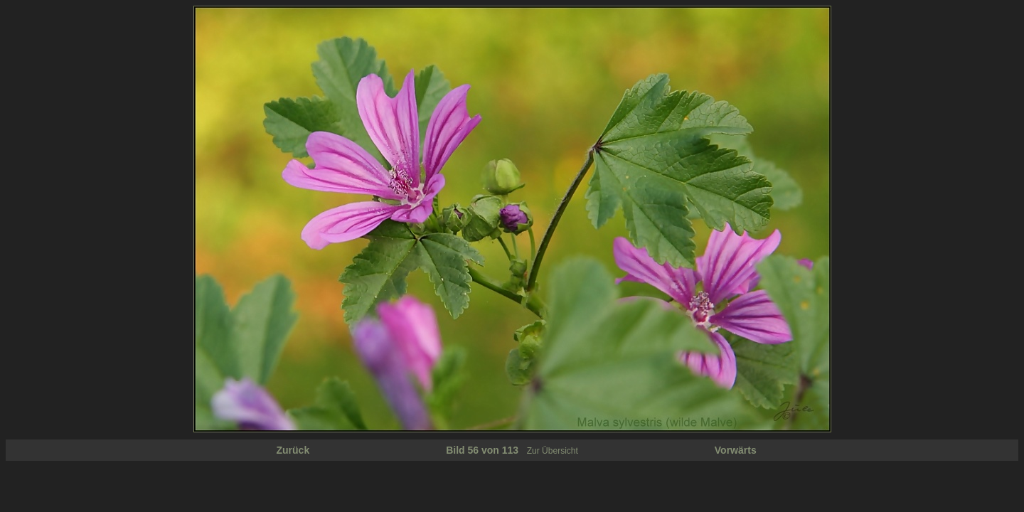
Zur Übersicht (552, 451)
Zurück (293, 450)
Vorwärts (736, 450)
